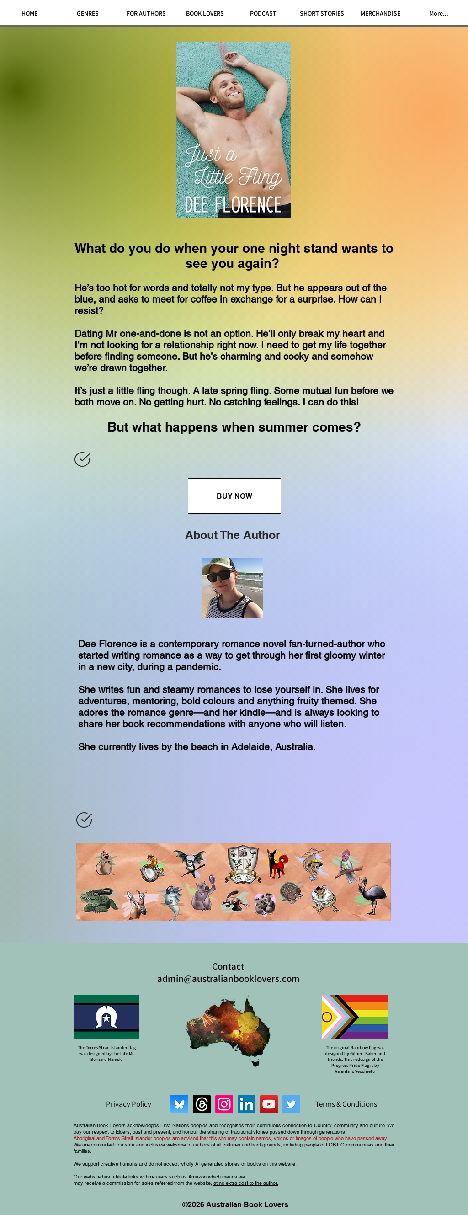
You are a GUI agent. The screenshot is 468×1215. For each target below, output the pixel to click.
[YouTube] (269, 1104)
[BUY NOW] (234, 496)
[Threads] (202, 1104)
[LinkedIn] (246, 1104)
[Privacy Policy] (128, 1104)
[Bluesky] (179, 1104)
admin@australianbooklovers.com (228, 978)
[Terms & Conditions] (346, 1104)
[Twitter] (291, 1104)
